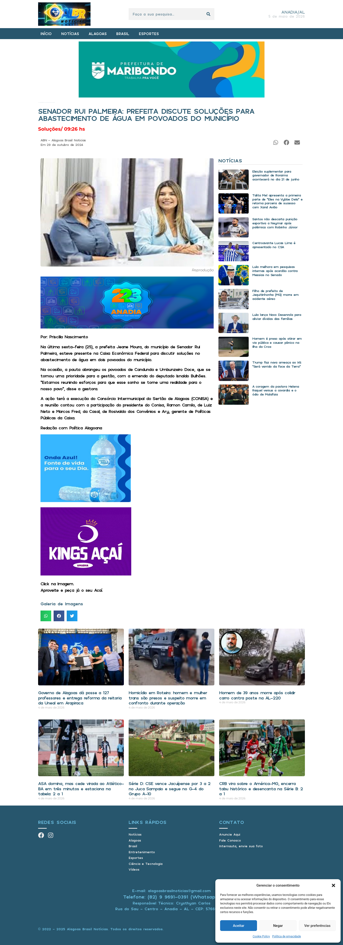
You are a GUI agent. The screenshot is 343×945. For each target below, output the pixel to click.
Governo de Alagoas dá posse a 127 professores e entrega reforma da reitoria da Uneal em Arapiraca (79, 697)
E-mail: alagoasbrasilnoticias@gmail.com (171, 890)
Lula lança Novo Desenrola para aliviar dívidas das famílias (276, 317)
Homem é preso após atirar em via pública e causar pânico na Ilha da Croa (277, 342)
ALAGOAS (98, 33)
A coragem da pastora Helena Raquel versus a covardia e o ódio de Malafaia (275, 390)
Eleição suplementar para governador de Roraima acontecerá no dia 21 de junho (275, 175)
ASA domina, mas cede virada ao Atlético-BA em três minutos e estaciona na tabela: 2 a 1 (81, 788)
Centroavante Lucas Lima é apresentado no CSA (273, 245)
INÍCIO (46, 33)
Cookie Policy (261, 936)
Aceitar (238, 926)
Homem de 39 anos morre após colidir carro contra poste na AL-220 (257, 695)
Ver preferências (317, 926)
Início (38, 102)
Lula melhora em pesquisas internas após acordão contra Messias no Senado (275, 271)
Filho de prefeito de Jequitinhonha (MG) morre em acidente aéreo (275, 295)
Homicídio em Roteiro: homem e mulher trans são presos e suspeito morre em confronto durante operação (168, 697)
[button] (333, 885)
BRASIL (122, 33)
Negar (278, 926)
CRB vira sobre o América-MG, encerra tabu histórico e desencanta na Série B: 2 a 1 (261, 788)
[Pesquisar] (208, 14)
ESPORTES (149, 33)
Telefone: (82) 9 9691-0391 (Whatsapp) (171, 897)
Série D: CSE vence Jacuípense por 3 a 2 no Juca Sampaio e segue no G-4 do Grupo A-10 (169, 788)
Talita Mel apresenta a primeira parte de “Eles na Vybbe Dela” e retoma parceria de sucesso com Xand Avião (277, 201)
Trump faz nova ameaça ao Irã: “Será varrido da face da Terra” (276, 364)
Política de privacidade (286, 936)
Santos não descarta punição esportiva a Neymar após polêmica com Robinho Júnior (275, 223)
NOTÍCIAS (70, 33)
